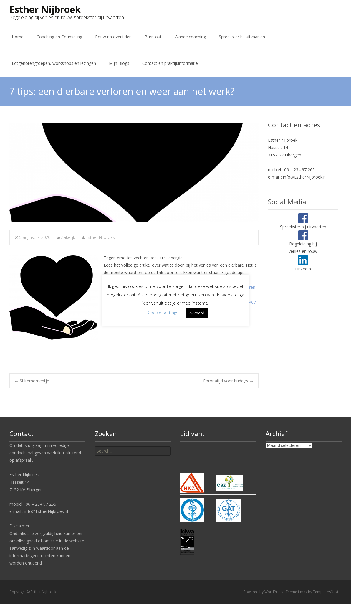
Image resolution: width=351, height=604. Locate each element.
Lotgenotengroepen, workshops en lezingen (54, 63)
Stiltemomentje (31, 381)
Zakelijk (68, 237)
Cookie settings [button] (163, 313)
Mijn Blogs (119, 63)
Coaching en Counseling (59, 36)
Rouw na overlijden (113, 36)
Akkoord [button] (196, 313)
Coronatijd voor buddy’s (228, 381)
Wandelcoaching (190, 36)
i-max (303, 591)
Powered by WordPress (264, 591)
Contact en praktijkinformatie (170, 63)
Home (18, 36)
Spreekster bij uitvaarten (242, 36)
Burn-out (153, 36)
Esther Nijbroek (100, 237)
